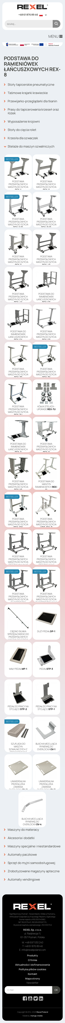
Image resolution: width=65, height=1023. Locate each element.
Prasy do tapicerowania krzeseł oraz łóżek (31, 111)
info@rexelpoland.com (34, 949)
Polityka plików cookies (32, 969)
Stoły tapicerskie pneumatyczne (29, 84)
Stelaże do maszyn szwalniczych (29, 146)
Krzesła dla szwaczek (21, 138)
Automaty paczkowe (20, 854)
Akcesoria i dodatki (19, 838)
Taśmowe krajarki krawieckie (26, 93)
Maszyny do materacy (21, 830)
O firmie (32, 960)
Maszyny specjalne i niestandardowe (32, 846)
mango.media (36, 1015)
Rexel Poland (42, 1012)
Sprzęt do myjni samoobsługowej (29, 863)
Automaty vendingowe (22, 879)
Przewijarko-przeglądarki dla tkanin (30, 101)
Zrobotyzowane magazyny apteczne (32, 871)
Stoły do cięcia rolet (20, 130)
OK (56, 990)
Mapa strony (32, 978)
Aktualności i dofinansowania (32, 964)
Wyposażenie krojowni (22, 121)
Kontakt (32, 974)
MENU (55, 36)
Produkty (32, 955)
